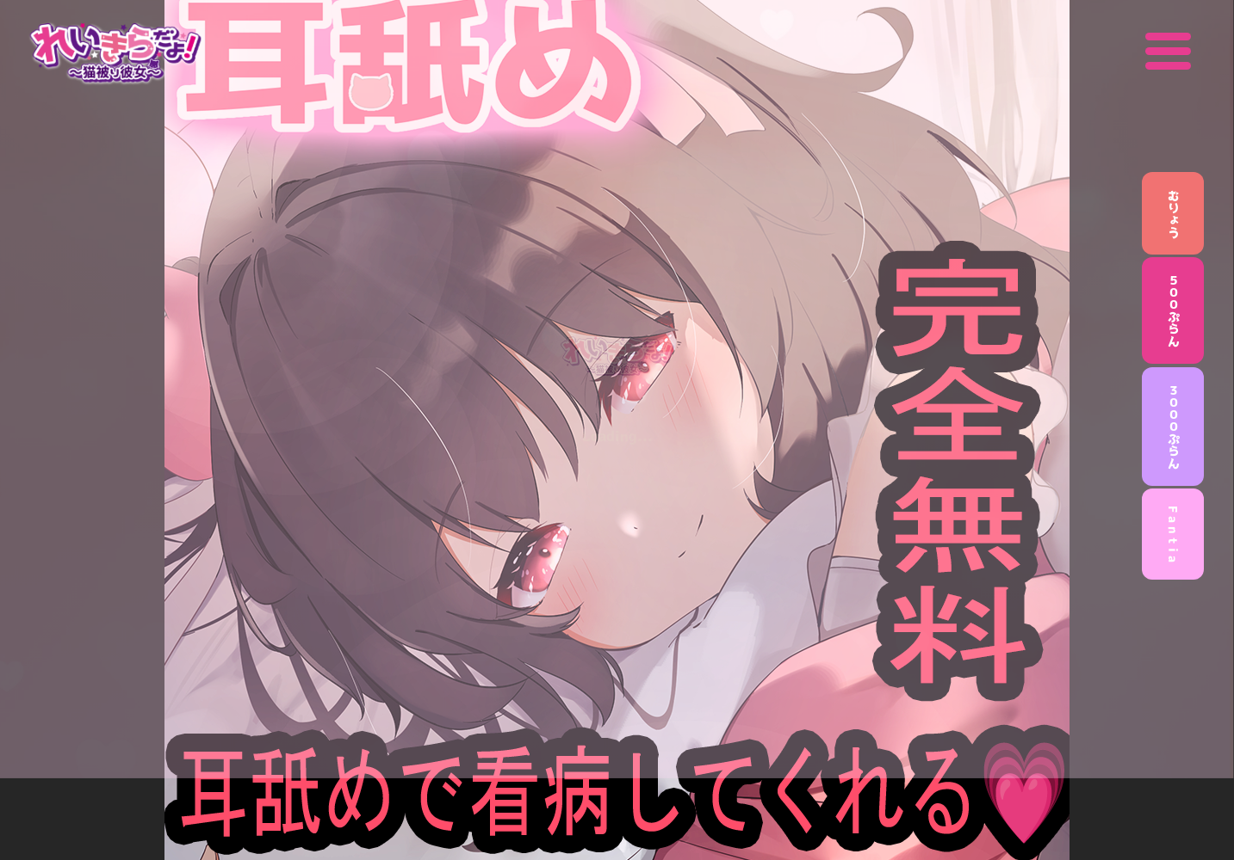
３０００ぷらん (1173, 426)
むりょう (1173, 213)
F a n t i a (1173, 534)
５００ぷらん (1173, 310)
